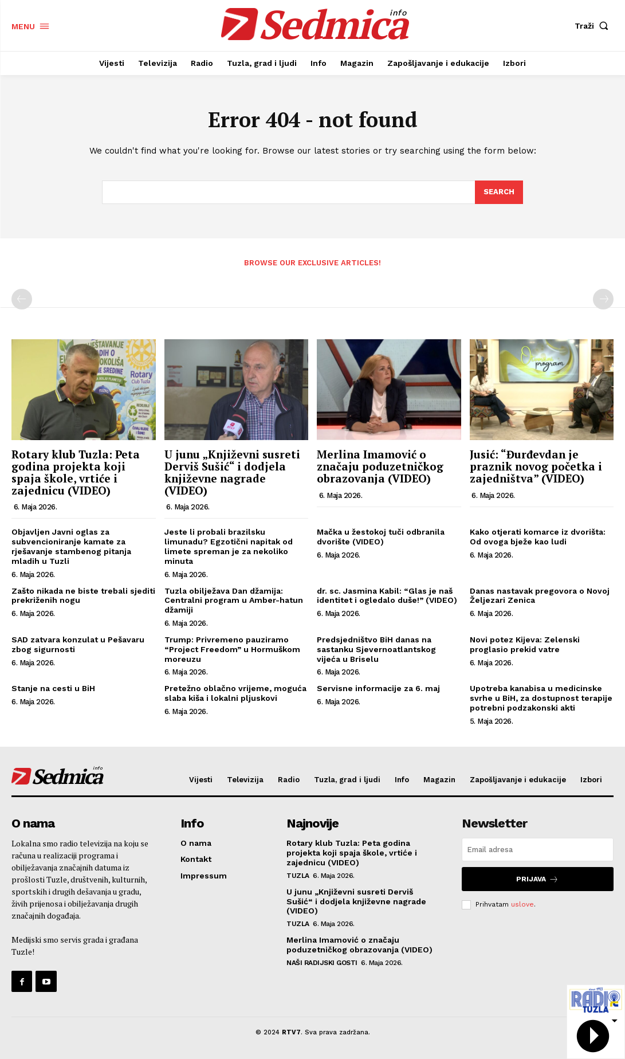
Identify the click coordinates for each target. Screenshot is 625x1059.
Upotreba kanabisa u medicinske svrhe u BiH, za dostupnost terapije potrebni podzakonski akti (541, 698)
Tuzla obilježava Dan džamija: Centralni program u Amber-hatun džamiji (233, 600)
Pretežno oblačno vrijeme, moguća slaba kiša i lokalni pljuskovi (235, 693)
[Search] (499, 193)
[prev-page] (21, 299)
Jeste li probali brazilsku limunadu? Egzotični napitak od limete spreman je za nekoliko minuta (228, 546)
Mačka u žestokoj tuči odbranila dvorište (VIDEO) (381, 536)
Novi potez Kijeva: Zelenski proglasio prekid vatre (525, 644)
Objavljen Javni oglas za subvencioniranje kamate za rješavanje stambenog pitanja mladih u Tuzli (71, 546)
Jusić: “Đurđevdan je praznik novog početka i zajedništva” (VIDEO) (536, 466)
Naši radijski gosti (321, 963)
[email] (538, 849)
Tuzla (297, 876)
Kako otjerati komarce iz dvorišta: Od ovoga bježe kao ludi (538, 536)
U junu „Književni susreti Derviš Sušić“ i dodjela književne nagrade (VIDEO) (232, 472)
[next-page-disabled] (603, 299)
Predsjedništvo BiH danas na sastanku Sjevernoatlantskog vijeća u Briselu (376, 649)
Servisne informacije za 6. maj (378, 688)
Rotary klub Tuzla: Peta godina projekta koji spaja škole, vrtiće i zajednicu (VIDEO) (75, 472)
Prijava (537, 879)
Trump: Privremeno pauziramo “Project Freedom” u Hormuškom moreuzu (232, 649)
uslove (522, 904)
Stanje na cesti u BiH (53, 688)
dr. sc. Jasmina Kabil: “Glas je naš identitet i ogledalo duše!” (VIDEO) (387, 595)
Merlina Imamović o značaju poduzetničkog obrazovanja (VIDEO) (380, 466)
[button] (594, 26)
